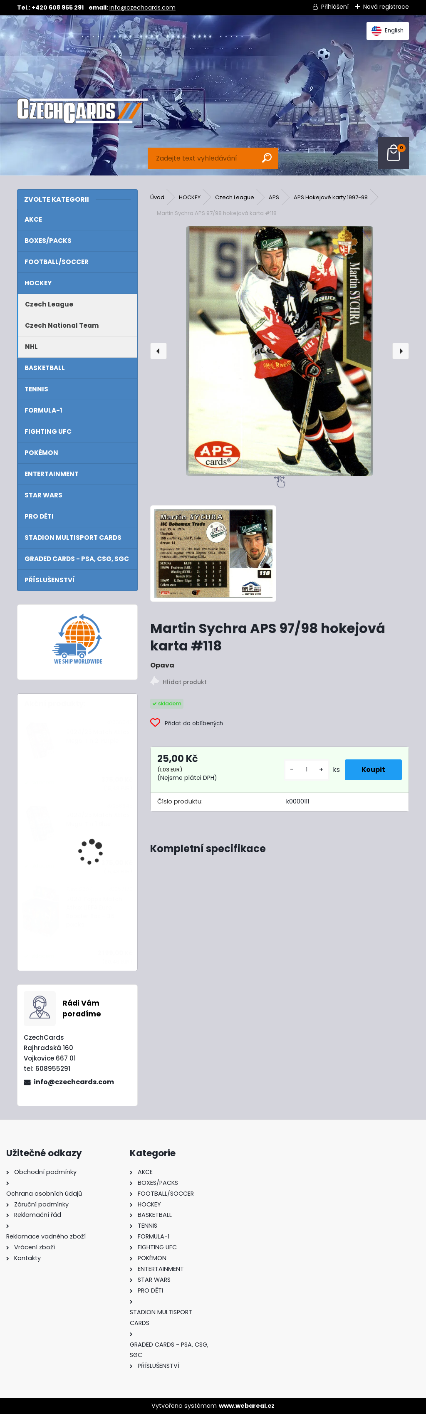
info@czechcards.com (142, 7)
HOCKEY (190, 197)
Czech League (234, 197)
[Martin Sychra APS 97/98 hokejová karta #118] (279, 351)
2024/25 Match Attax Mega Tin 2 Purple (98, 736)
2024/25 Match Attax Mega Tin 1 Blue (98, 819)
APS (274, 197)
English (388, 31)
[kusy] (306, 769)
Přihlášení (335, 6)
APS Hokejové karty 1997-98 (331, 197)
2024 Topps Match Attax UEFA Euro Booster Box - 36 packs (94, 912)
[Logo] (82, 111)
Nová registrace (386, 6)
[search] (267, 158)
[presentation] (158, 351)
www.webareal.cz (247, 1406)
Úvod (157, 197)
